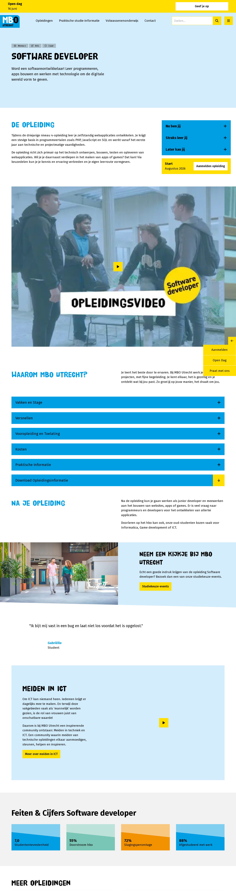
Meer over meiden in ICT (41, 754)
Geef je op (219, 6)
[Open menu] (228, 20)
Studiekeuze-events (155, 586)
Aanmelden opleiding (210, 166)
